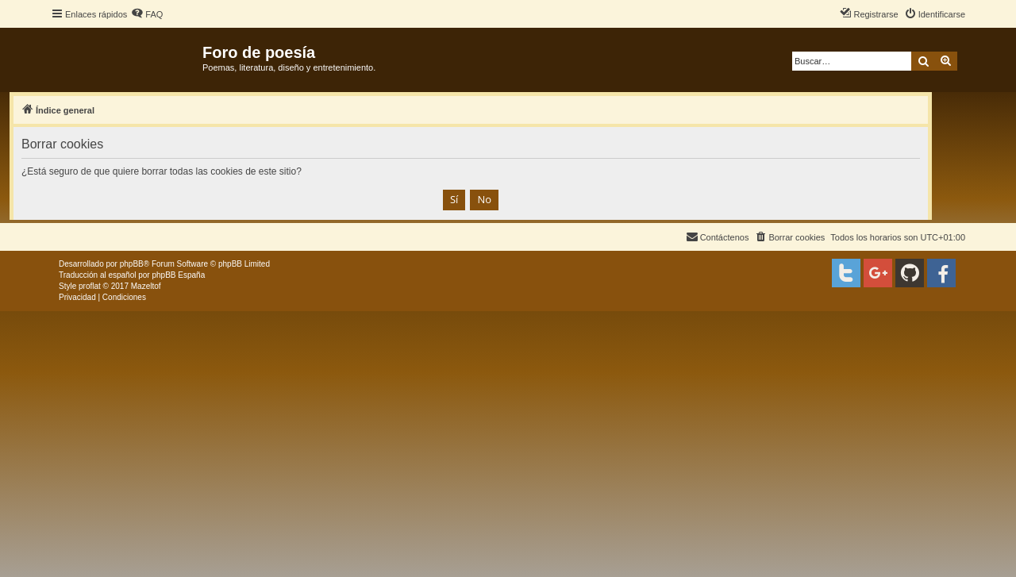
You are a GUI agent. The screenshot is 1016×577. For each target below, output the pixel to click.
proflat (90, 286)
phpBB (132, 264)
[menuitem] (147, 14)
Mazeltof (146, 286)
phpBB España (178, 275)
